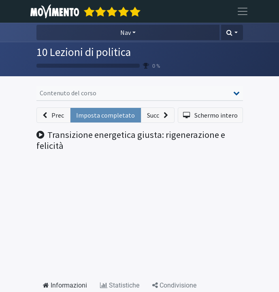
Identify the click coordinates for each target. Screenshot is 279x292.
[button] (232, 32)
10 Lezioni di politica (83, 52)
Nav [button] (125, 32)
